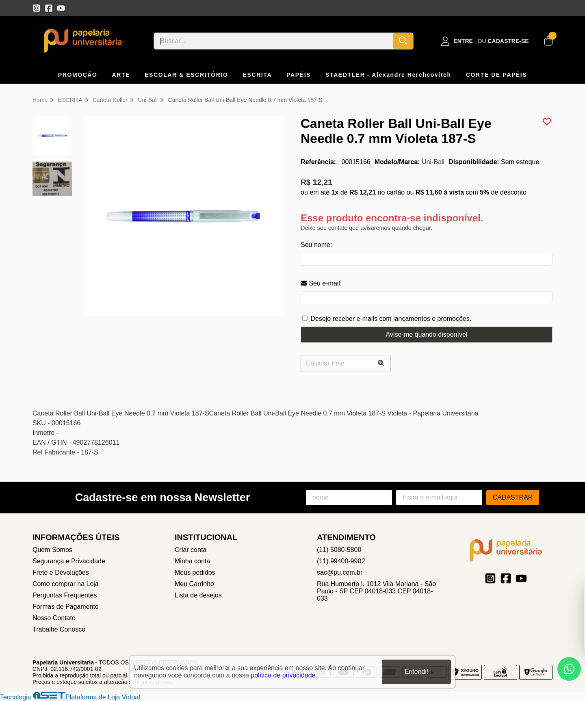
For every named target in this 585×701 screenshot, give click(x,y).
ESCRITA (257, 74)
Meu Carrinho (194, 583)
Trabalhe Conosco (58, 629)
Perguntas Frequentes (64, 595)
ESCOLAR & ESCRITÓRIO (186, 74)
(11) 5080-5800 (339, 549)
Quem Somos (52, 549)
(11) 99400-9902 (341, 561)
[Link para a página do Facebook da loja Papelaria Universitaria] (49, 8)
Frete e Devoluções (60, 572)
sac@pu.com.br (339, 572)
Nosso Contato (54, 617)
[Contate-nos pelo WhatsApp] (569, 669)
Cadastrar (513, 497)
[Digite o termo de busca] (273, 41)
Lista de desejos (198, 595)
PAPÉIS (298, 74)
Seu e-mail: (321, 283)
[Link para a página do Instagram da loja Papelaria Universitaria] (36, 8)
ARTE (121, 74)
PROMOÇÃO (78, 74)
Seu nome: (316, 244)
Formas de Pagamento (65, 606)
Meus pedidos (195, 572)
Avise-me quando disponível (427, 334)
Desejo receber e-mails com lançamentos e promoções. (390, 318)
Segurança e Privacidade (68, 561)
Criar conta (190, 549)
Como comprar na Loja (65, 583)
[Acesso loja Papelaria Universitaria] (485, 41)
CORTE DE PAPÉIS (496, 74)
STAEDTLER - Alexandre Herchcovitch (388, 74)
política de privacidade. (284, 675)
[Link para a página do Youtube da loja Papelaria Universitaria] (61, 8)
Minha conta (192, 561)
